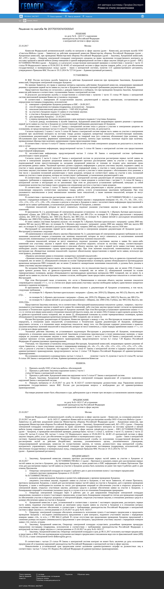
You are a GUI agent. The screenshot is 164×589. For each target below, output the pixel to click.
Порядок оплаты (42, 578)
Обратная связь (83, 574)
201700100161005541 (61, 29)
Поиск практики (56, 16)
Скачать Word (32, 20)
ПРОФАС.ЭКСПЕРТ (31, 16)
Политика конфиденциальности (48, 580)
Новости (89, 16)
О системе (40, 574)
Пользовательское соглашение (48, 576)
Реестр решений (74, 16)
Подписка (68, 574)
